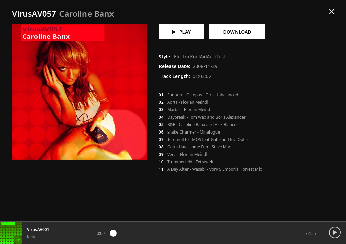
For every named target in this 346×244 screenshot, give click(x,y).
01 (161, 95)
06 (161, 132)
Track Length (174, 76)
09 (161, 154)
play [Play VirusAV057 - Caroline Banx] (181, 31)
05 (161, 125)
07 (161, 140)
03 (161, 110)
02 (161, 102)
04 (161, 117)
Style (164, 56)
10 (161, 162)
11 (161, 169)
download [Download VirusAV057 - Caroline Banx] (237, 31)
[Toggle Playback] (336, 227)
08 (161, 147)
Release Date (174, 66)
